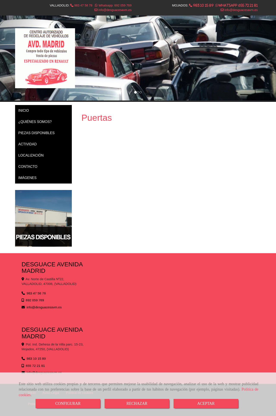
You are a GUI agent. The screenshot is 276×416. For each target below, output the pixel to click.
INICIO (23, 110)
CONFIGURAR (67, 403)
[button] (255, 59)
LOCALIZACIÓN (31, 155)
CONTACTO (27, 166)
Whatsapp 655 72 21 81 (238, 5)
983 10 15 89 (202, 5)
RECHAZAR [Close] (136, 403)
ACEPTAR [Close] (206, 403)
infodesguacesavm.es (114, 10)
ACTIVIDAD (27, 144)
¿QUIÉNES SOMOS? (35, 122)
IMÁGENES (27, 178)
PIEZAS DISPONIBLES (36, 133)
